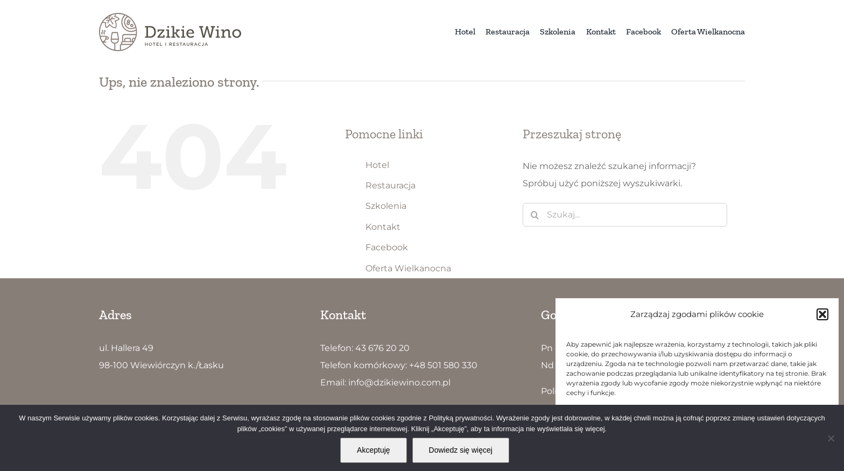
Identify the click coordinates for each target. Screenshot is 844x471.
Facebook (386, 247)
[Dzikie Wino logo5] (170, 17)
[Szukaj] (534, 215)
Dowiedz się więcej (461, 450)
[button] (822, 314)
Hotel (377, 165)
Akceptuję (373, 450)
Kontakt (382, 227)
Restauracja (390, 185)
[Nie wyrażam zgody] (830, 438)
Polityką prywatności (461, 418)
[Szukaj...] (625, 215)
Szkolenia (385, 206)
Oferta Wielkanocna (408, 268)
